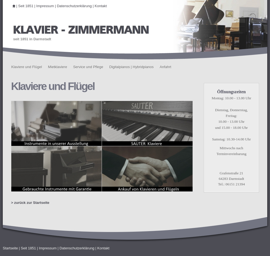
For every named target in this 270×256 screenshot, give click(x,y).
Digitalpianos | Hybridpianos (131, 67)
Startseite (10, 248)
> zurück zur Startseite (30, 203)
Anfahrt (165, 67)
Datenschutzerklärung (74, 6)
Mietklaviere (57, 67)
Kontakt (101, 6)
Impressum (45, 6)
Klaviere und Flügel (26, 67)
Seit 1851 (25, 6)
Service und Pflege (88, 67)
